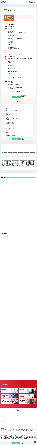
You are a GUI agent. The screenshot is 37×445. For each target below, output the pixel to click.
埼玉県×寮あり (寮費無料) (13, 438)
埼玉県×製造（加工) (25, 430)
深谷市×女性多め (10, 152)
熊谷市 (34, 424)
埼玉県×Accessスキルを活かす (4, 436)
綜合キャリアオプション (3, 4)
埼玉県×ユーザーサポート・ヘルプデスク (5, 430)
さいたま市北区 (6, 424)
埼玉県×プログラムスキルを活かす (18, 436)
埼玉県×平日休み (7, 437)
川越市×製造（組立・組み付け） (15, 159)
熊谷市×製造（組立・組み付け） (24, 159)
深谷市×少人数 (5, 152)
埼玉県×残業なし (11, 437)
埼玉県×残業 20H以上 (20, 437)
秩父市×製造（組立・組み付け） (15, 160)
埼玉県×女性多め (29, 437)
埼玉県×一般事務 (2, 429)
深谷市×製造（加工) (12, 156)
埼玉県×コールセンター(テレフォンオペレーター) (10, 429)
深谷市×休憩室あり (5, 151)
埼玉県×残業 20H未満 (15, 437)
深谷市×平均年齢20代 (15, 152)
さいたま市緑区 (25, 424)
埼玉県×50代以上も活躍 (19, 438)
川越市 (32, 424)
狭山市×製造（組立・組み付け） (23, 161)
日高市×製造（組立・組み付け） (23, 164)
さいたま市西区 (2, 424)
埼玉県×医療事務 (19, 431)
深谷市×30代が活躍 (20, 152)
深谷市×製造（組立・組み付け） (5, 156)
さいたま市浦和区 (18, 424)
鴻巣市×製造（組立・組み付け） (7, 162)
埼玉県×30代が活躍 (3, 438)
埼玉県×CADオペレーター (12, 430)
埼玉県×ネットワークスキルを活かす (26, 436)
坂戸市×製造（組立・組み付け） (15, 164)
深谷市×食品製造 (18, 156)
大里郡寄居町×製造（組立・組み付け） (26, 166)
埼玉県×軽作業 (15, 431)
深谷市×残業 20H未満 (26, 151)
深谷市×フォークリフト (23, 156)
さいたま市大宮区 (10, 424)
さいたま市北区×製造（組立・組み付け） (6, 159)
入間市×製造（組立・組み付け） (7, 163)
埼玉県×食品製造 (30, 430)
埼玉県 (7, 4)
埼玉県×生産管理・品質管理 (31, 431)
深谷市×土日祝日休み (15, 151)
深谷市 (9, 4)
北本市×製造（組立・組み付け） (23, 163)
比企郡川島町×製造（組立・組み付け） (16, 166)
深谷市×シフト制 (21, 151)
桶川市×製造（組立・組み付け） (15, 163)
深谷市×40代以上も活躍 (26, 152)
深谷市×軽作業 (28, 156)
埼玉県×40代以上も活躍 (8, 438)
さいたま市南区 (22, 424)
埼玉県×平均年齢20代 (33, 437)
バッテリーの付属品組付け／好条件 (14, 4)
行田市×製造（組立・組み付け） (7, 160)
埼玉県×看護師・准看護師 (24, 431)
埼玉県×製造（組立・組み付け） (19, 430)
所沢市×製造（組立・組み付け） (23, 160)
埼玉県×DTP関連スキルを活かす (11, 436)
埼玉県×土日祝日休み (33, 436)
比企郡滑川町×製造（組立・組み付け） (19, 165)
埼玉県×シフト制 (2, 437)
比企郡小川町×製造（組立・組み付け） (7, 166)
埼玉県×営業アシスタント (31, 429)
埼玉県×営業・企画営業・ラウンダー (24, 429)
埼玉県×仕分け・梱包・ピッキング (4, 431)
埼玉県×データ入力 (18, 429)
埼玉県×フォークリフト (11, 431)
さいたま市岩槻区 (30, 424)
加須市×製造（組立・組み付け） (7, 161)
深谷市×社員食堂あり (10, 151)
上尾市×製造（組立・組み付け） (23, 162)
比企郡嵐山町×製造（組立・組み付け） (29, 165)
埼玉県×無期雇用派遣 (25, 438)
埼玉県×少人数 (25, 437)
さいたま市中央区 (14, 424)
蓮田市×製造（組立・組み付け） (7, 164)
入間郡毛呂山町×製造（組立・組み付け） (10, 165)
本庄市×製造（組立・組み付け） (15, 161)
